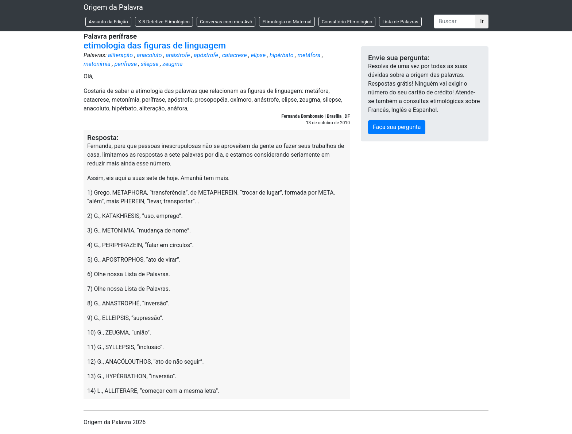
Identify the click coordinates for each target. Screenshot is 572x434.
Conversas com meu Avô (226, 21)
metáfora (308, 55)
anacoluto (149, 55)
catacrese (234, 55)
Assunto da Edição (108, 21)
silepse (150, 63)
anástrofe (178, 55)
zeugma (172, 63)
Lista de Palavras (400, 21)
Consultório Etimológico (347, 21)
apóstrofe (206, 55)
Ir (482, 21)
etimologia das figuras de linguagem (155, 45)
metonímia (97, 63)
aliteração (120, 55)
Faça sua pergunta (397, 127)
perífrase (126, 63)
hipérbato (281, 55)
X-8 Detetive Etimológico (164, 21)
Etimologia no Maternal (286, 21)
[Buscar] (455, 21)
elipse (258, 55)
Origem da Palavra (113, 7)
